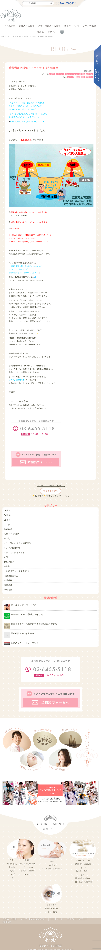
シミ (12, 846)
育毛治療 (7, 578)
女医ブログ (60, 74)
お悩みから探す (26, 26)
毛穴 (12, 857)
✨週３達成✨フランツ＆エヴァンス (50, 494)
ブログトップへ (50, 489)
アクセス (52, 32)
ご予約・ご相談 (11, 905)
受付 (5, 549)
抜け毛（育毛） (82, 857)
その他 (6, 533)
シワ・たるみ (27, 853)
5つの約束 (10, 26)
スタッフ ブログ (10, 528)
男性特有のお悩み (82, 864)
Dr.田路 (52, 74)
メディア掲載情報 (11, 541)
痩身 (52, 847)
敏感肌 (27, 846)
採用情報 (91, 905)
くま (12, 864)
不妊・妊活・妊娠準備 (82, 868)
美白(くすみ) (12, 849)
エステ (6, 520)
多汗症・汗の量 (51, 895)
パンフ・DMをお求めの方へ (34, 905)
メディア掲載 (89, 26)
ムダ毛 (52, 851)
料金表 (67, 26)
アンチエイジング (82, 846)
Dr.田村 (6, 508)
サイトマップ (55, 905)
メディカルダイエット (12, 545)
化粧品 (40, 32)
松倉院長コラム (10, 566)
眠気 (77, 77)
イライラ (71, 77)
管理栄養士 (8, 570)
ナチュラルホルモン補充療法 (15, 537)
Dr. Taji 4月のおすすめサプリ (51, 484)
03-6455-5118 (47, 937)
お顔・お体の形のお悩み (52, 854)
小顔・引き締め (27, 857)
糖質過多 (89, 74)
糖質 (82, 77)
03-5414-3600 (66, 937)
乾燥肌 (12, 853)
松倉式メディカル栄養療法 (75, 74)
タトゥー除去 (51, 898)
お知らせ (7, 524)
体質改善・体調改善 (82, 850)
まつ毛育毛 (51, 891)
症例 (76, 26)
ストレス (82, 854)
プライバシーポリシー (74, 905)
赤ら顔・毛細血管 (27, 849)
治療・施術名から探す (49, 26)
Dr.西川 (6, 516)
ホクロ (27, 860)
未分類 (6, 558)
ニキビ (12, 860)
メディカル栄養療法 (16, 401)
